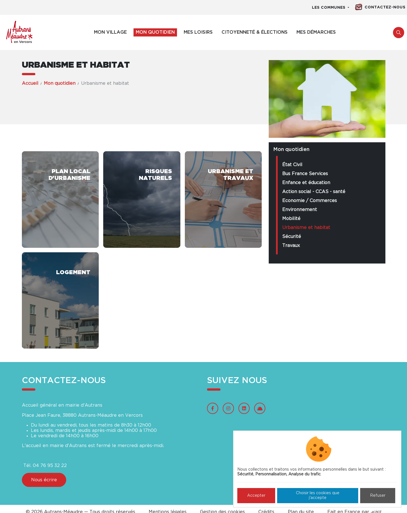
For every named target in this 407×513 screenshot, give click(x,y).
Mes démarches (316, 32)
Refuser (377, 496)
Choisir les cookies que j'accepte (317, 495)
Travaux (291, 245)
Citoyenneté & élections (255, 32)
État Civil (292, 164)
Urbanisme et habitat (306, 227)
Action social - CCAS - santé (313, 191)
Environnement (299, 209)
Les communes (329, 8)
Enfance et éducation (306, 182)
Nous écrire (44, 480)
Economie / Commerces (309, 200)
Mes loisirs (198, 32)
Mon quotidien (155, 32)
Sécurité (291, 236)
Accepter (256, 496)
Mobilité (291, 218)
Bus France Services (305, 173)
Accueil (30, 83)
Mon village (110, 32)
